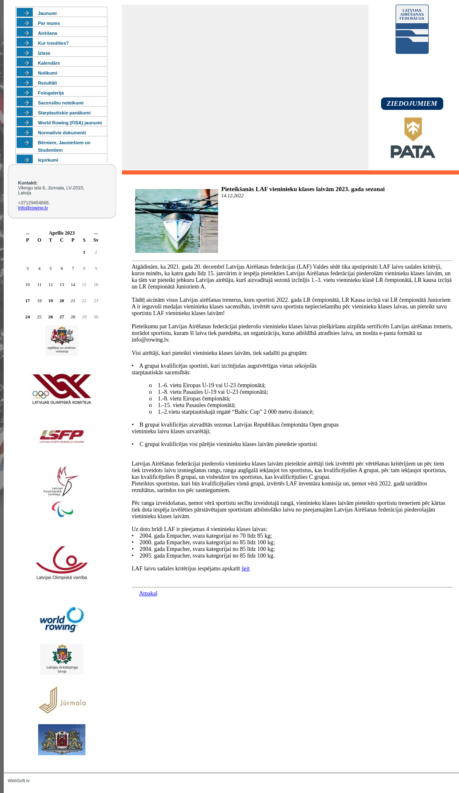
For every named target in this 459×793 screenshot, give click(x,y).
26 (51, 316)
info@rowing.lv (33, 207)
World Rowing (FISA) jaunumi (70, 122)
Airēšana (47, 33)
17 (27, 300)
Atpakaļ (148, 593)
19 (51, 300)
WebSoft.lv (19, 780)
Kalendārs (49, 63)
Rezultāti (47, 82)
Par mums (49, 23)
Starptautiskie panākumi (64, 112)
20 (62, 300)
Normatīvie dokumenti (62, 132)
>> (96, 234)
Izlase (44, 53)
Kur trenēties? (53, 43)
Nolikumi (47, 72)
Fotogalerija (51, 92)
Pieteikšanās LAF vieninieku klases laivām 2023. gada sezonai (303, 189)
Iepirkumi (48, 160)
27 (62, 316)
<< (27, 234)
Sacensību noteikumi (61, 102)
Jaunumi (47, 13)
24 (27, 316)
